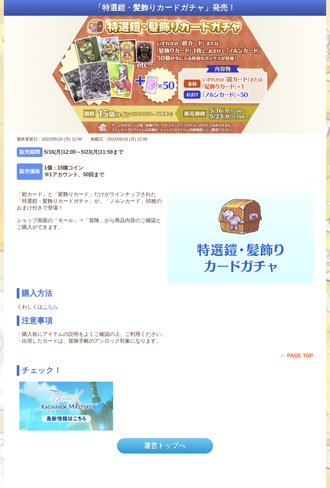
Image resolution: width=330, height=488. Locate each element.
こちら (50, 306)
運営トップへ (165, 445)
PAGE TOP (300, 355)
